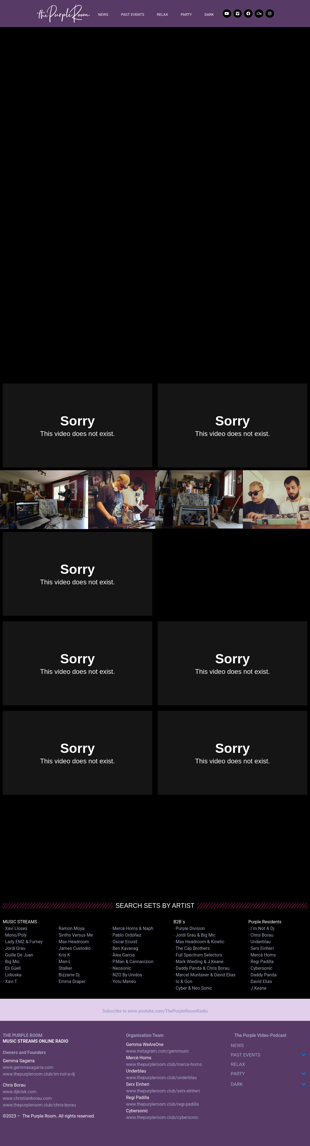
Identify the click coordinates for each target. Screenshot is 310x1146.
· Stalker (64, 968)
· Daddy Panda (262, 974)
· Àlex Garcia (122, 955)
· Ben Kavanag (124, 948)
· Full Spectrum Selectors (198, 955)
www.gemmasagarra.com (28, 1067)
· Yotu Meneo (123, 981)
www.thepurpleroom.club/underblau (161, 1077)
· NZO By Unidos (126, 974)
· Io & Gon (183, 981)
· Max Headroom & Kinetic (199, 941)
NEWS (103, 14)
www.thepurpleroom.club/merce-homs (164, 1064)
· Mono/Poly (15, 935)
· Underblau (259, 941)
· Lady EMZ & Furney (23, 941)
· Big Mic (11, 961)
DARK (209, 14)
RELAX (162, 14)
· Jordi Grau (14, 948)
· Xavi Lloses (15, 928)
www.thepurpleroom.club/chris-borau (39, 1105)
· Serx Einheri (261, 948)
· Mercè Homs (262, 955)
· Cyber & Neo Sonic (193, 988)
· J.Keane (258, 988)
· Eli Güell (12, 968)
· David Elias (260, 981)
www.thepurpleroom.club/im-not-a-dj (39, 1074)
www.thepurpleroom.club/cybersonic (162, 1117)
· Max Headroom (72, 941)
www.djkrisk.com (19, 1091)
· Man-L (63, 961)
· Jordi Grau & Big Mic (195, 935)
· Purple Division (189, 928)
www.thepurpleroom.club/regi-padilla (162, 1104)
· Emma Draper (70, 981)
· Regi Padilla (261, 961)
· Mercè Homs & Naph (131, 928)
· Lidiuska (12, 974)
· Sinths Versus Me (74, 935)
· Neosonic (120, 968)
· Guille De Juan (18, 955)
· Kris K (63, 955)
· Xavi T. (10, 981)
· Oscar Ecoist (123, 941)
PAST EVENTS (132, 14)
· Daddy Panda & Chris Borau (202, 968)
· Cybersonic (260, 968)
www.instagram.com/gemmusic (157, 1051)
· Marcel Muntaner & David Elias (205, 974)
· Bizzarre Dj (68, 974)
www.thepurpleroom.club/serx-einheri (163, 1091)
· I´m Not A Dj (261, 928)
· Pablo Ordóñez (125, 935)
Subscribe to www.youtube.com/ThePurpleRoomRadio (154, 1011)
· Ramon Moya (70, 928)
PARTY (186, 14)
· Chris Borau (261, 935)
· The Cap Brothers (192, 948)
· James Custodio (73, 948)
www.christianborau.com (27, 1098)
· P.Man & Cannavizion (131, 961)
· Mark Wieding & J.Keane (199, 961)
